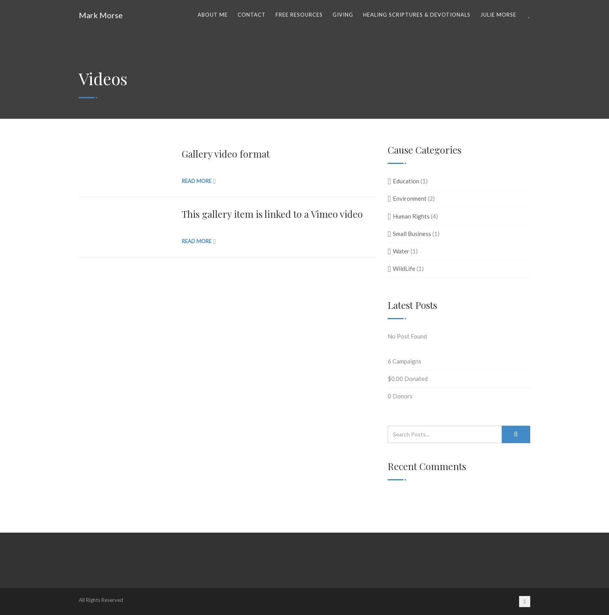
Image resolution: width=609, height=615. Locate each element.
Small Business (412, 233)
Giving (343, 14)
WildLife (404, 268)
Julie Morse (498, 14)
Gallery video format (226, 153)
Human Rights (411, 216)
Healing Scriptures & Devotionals (416, 14)
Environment (409, 198)
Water (401, 251)
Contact (252, 14)
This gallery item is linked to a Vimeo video (272, 214)
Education (406, 181)
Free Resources (299, 14)
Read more (196, 181)
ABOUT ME (213, 14)
